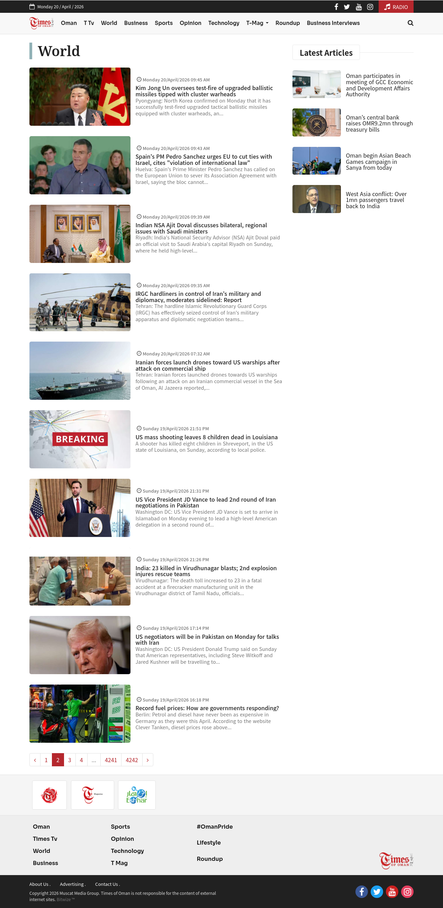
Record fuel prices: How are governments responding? (207, 708)
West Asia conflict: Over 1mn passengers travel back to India (376, 199)
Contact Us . (107, 884)
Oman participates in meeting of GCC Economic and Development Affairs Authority (379, 84)
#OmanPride (215, 826)
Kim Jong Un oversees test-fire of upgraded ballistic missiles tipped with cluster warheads (204, 90)
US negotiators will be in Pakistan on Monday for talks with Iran (207, 639)
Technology (223, 23)
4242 (132, 760)
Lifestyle (209, 842)
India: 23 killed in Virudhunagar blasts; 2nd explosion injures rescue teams (206, 571)
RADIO (396, 6)
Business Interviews (333, 23)
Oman (69, 23)
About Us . (40, 884)
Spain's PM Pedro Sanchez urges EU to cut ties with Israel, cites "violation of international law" (203, 159)
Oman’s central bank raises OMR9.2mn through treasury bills (379, 123)
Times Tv (45, 839)
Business (136, 23)
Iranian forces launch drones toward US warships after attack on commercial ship (207, 365)
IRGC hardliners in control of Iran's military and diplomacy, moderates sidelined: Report (198, 296)
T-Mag (255, 23)
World (109, 23)
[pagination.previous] (34, 759)
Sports (164, 23)
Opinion (190, 23)
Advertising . (73, 884)
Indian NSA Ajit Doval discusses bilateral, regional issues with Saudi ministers (201, 228)
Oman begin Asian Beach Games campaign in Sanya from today (378, 161)
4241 (111, 760)
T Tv (89, 23)
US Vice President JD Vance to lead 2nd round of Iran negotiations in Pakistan (205, 502)
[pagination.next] (147, 759)
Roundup (287, 23)
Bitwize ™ (66, 899)
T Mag (119, 863)
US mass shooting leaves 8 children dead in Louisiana (206, 437)
